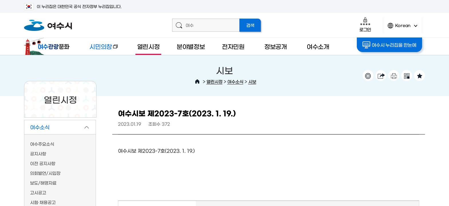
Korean (403, 28)
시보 (252, 81)
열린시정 (148, 46)
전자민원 (233, 46)
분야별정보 (191, 46)
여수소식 (235, 81)
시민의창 (99, 49)
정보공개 (275, 46)
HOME (197, 81)
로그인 (365, 24)
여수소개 (318, 46)
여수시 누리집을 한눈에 (389, 44)
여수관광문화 (48, 46)
